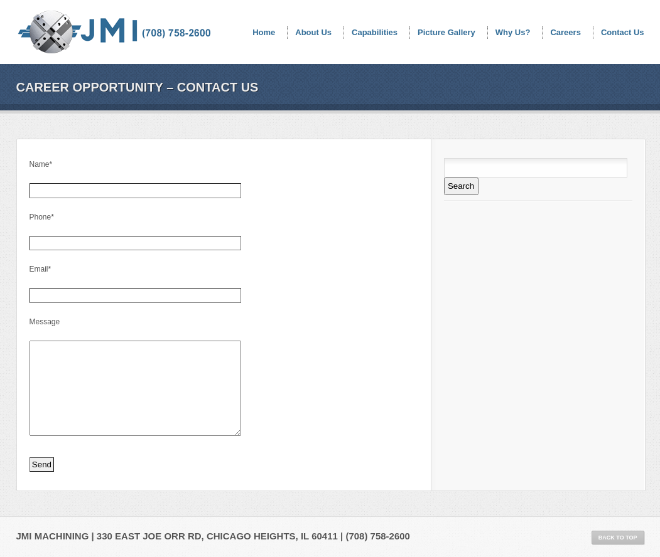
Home (263, 32)
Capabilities (375, 32)
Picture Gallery (446, 32)
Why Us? (513, 32)
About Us (313, 32)
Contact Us (622, 32)
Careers (565, 32)
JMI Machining (115, 34)
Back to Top (617, 537)
